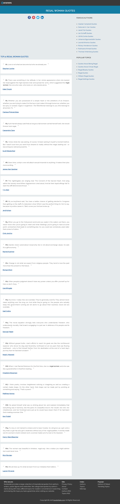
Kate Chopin (7, 89)
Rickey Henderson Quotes (88, 45)
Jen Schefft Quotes (85, 33)
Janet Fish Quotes (84, 30)
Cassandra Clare (9, 130)
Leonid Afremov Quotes (86, 42)
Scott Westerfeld (9, 151)
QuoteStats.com (59, 500)
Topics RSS (66, 493)
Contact (65, 489)
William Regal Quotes (86, 76)
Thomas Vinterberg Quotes (88, 52)
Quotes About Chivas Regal (88, 67)
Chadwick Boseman (10, 373)
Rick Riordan (7, 455)
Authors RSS (66, 491)
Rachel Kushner (8, 252)
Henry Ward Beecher (10, 437)
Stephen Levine (8, 68)
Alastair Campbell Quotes (87, 24)
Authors (83, 484)
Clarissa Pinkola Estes (11, 112)
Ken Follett (7, 416)
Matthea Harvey (8, 393)
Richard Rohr (7, 270)
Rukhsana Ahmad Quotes (87, 49)
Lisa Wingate (7, 288)
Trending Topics (104, 486)
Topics (82, 486)
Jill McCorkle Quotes (85, 36)
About (64, 486)
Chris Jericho (7, 233)
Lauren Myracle (8, 471)
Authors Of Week (104, 484)
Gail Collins (7, 311)
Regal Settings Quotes (86, 79)
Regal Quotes (83, 73)
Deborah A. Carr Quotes (86, 27)
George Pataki (8, 332)
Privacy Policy (67, 484)
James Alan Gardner (10, 169)
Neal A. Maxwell (8, 355)
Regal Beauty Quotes (86, 70)
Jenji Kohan (7, 210)
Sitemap (83, 489)
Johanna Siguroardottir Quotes (89, 39)
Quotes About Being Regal (88, 64)
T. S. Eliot (6, 190)
